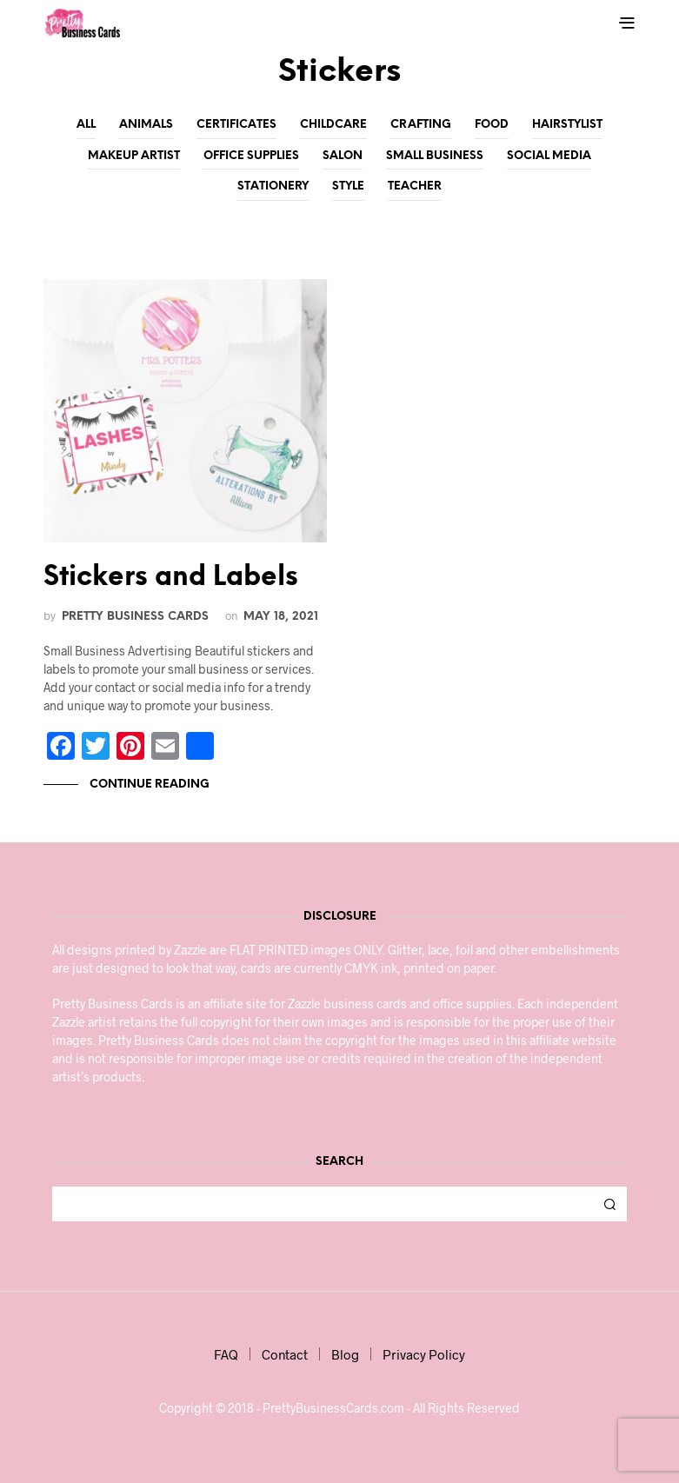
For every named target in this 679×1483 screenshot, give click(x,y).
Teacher (415, 186)
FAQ (226, 1354)
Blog (345, 1354)
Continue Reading (148, 784)
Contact (285, 1354)
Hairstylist (567, 124)
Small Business (434, 156)
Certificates (236, 124)
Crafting (420, 124)
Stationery (273, 186)
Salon (343, 156)
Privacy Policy (424, 1354)
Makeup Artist (134, 156)
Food (492, 124)
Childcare (333, 124)
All (86, 124)
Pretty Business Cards (135, 616)
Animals (146, 124)
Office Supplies (251, 156)
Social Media (549, 156)
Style (348, 186)
